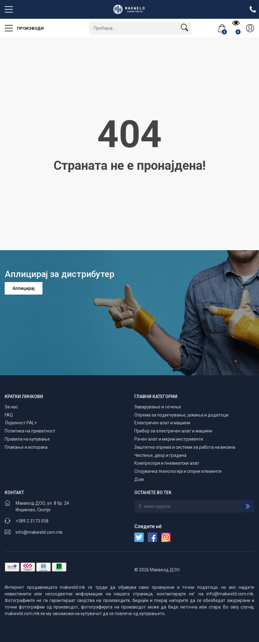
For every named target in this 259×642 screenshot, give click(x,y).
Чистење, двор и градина (160, 455)
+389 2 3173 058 (32, 520)
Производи (24, 26)
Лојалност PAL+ (21, 422)
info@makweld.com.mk (39, 532)
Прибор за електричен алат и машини (173, 430)
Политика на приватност (30, 430)
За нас (11, 406)
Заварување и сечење (157, 406)
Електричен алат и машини (162, 422)
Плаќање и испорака (26, 447)
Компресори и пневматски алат (166, 463)
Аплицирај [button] (23, 288)
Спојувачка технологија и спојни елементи (178, 471)
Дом (139, 479)
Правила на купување (27, 439)
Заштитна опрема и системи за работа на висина (184, 447)
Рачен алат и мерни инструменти (168, 439)
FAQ (9, 414)
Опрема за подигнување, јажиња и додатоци (181, 414)
